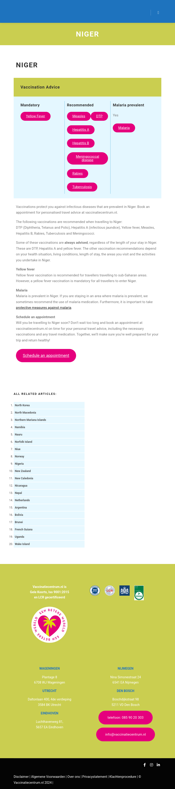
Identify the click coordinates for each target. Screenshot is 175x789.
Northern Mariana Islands (30, 420)
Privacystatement (95, 777)
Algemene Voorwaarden (48, 777)
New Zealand (23, 471)
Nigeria (19, 463)
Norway (19, 456)
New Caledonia (24, 478)
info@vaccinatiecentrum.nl (125, 734)
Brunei (19, 522)
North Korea (22, 405)
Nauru (18, 434)
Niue (18, 449)
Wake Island (22, 544)
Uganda (19, 536)
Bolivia (19, 514)
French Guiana (24, 529)
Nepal (18, 493)
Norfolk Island (23, 441)
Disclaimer (21, 777)
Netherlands (22, 500)
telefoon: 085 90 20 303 (126, 718)
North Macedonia (25, 412)
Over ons (74, 777)
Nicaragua (21, 485)
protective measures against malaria (43, 308)
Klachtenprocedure (122, 777)
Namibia (20, 427)
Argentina (21, 507)
